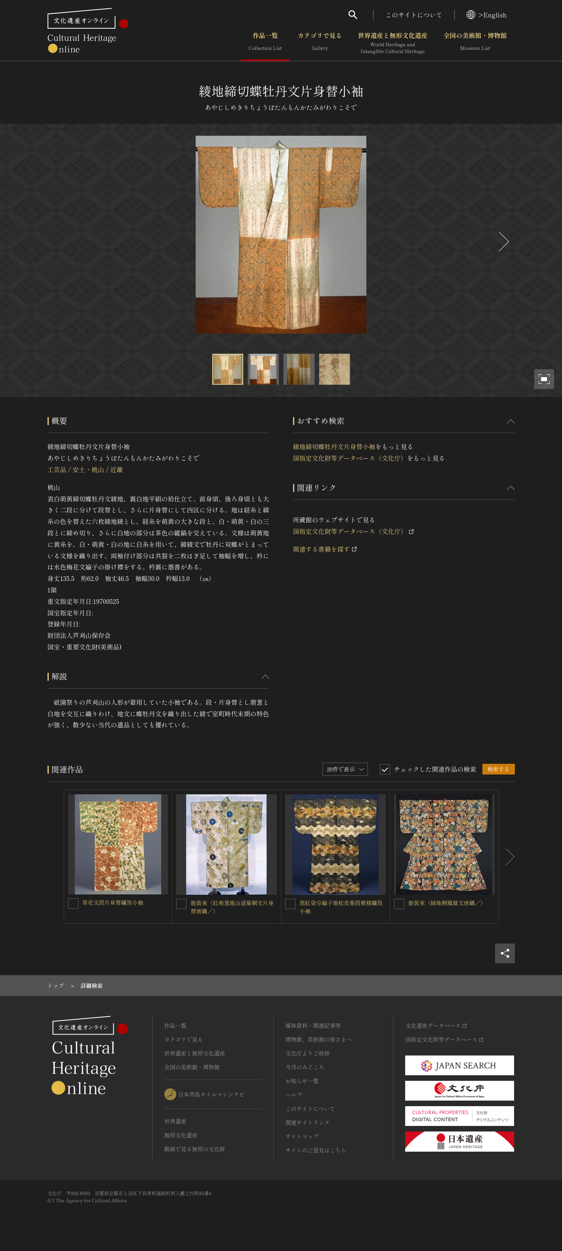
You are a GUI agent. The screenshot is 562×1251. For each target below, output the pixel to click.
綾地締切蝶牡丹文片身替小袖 (334, 446)
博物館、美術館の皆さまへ (319, 1039)
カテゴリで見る (319, 43)
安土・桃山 (88, 469)
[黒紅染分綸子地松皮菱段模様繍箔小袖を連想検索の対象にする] (290, 904)
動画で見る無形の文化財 (194, 1149)
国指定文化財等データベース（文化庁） (350, 458)
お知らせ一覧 (302, 1081)
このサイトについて (413, 14)
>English (487, 14)
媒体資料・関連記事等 (313, 1025)
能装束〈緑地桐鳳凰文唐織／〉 (447, 903)
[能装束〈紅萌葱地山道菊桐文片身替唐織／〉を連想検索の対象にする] (181, 904)
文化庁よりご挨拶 (308, 1053)
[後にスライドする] (503, 241)
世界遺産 (175, 1121)
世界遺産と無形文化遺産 (392, 43)
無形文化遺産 (181, 1135)
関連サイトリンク (308, 1122)
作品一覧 (265, 43)
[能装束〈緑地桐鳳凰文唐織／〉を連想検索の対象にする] (399, 904)
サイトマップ (302, 1136)
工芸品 (57, 469)
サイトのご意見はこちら (316, 1150)
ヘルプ (294, 1095)
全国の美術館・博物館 (475, 43)
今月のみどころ (305, 1067)
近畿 (116, 469)
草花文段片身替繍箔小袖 (112, 902)
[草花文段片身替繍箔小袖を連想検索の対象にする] (73, 903)
